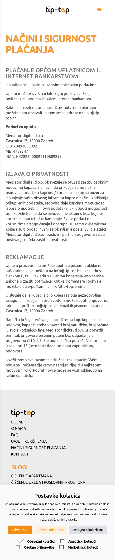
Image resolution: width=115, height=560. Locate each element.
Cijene (17, 422)
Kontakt (20, 454)
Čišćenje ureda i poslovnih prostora (48, 482)
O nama (18, 428)
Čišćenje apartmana (31, 476)
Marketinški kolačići (83, 547)
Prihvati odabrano (50, 530)
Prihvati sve (19, 530)
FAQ (14, 435)
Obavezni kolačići (41, 541)
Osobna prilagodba (39, 547)
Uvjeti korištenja (29, 441)
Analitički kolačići (82, 541)
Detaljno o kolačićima (88, 530)
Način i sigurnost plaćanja (38, 448)
